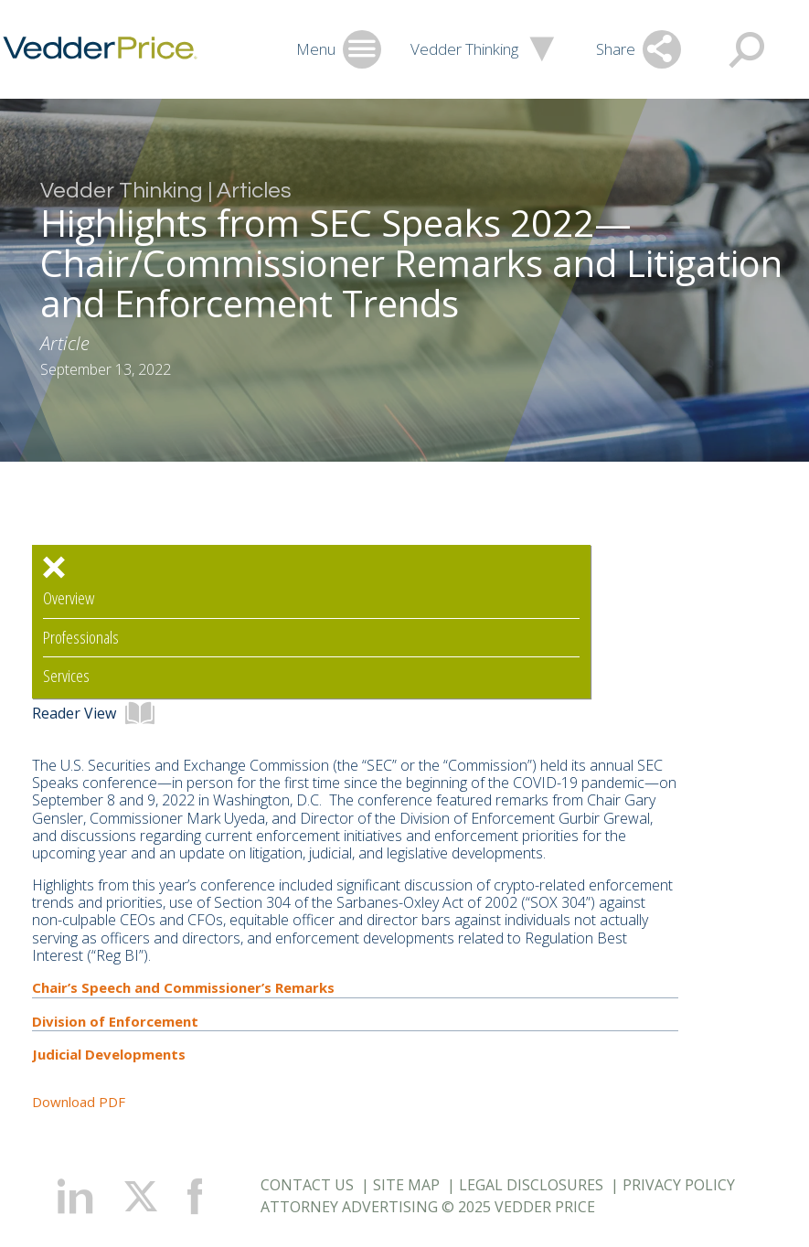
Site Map (406, 1185)
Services (66, 676)
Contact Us (307, 1185)
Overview (68, 598)
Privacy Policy (679, 1185)
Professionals (81, 637)
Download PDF (78, 1101)
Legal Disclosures (531, 1185)
